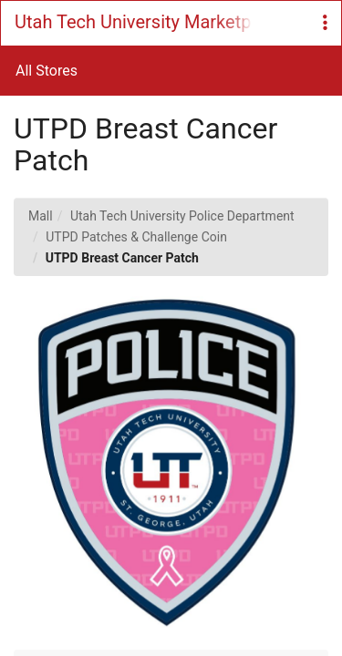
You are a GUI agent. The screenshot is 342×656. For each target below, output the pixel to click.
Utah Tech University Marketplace (133, 22)
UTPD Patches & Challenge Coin (136, 237)
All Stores (47, 70)
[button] (325, 23)
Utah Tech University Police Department (182, 216)
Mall (40, 216)
